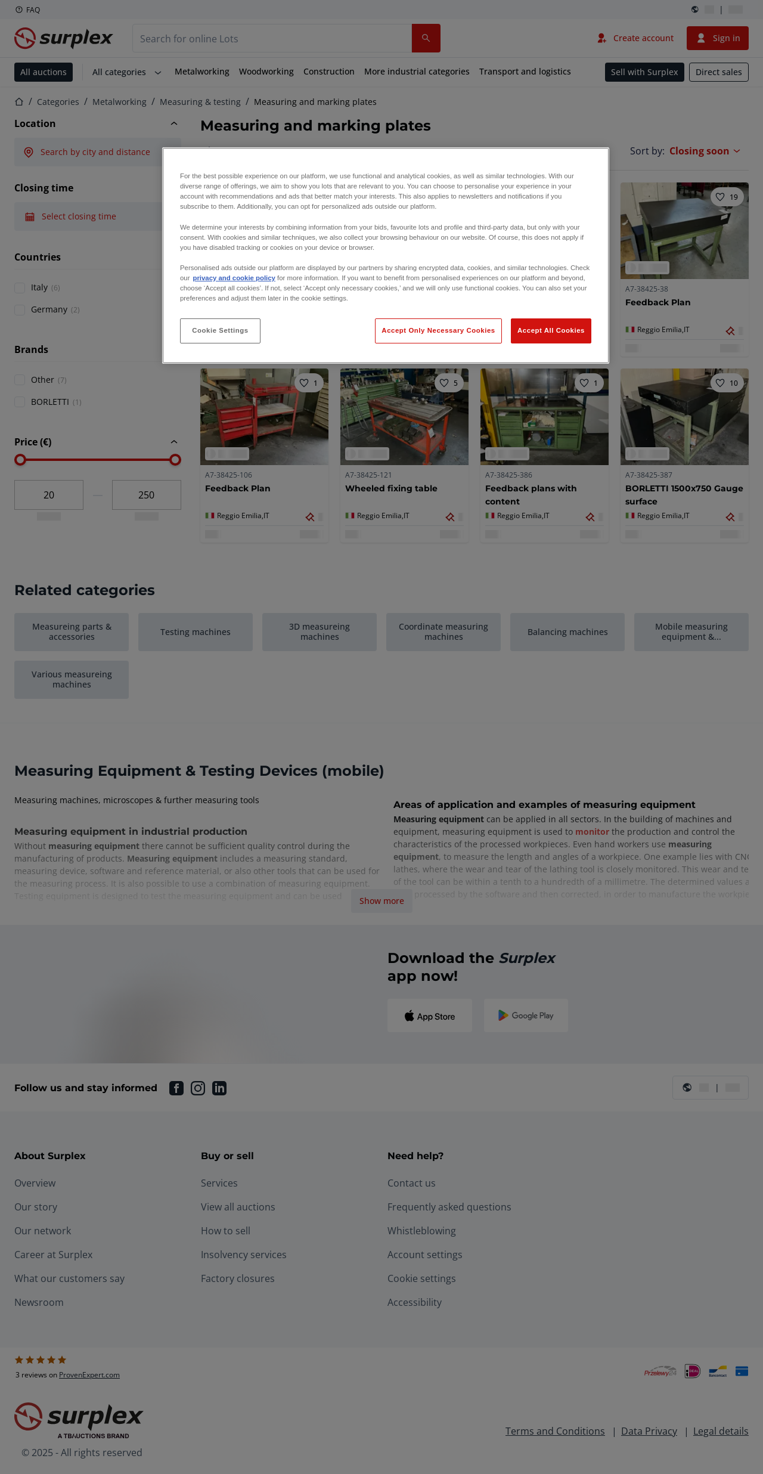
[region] (385, 255)
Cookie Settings (220, 330)
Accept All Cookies (551, 330)
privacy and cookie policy (234, 277)
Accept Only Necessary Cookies (438, 330)
